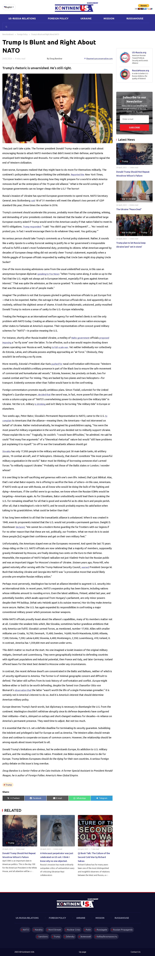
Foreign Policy (58, 18)
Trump (8, 785)
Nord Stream (54, 929)
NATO (25, 929)
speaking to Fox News (49, 273)
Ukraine (86, 18)
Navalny (38, 929)
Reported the (78, 174)
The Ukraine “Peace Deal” (129, 209)
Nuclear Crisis (73, 929)
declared (20, 527)
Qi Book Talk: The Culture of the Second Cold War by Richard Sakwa (94, 857)
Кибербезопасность (107, 936)
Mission (109, 18)
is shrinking (43, 404)
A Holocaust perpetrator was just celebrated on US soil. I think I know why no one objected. (56, 857)
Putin (88, 929)
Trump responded (33, 226)
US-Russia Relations (22, 18)
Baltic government (81, 337)
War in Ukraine (129, 199)
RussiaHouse (134, 18)
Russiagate (102, 929)
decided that (45, 394)
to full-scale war (61, 347)
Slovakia (6, 451)
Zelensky (70, 936)
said (33, 200)
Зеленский (85, 936)
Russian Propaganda (123, 929)
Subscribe (134, 127)
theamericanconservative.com (99, 58)
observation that (24, 690)
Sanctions (42, 936)
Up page (82, 952)
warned (85, 567)
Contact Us (135, 952)
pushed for (57, 363)
